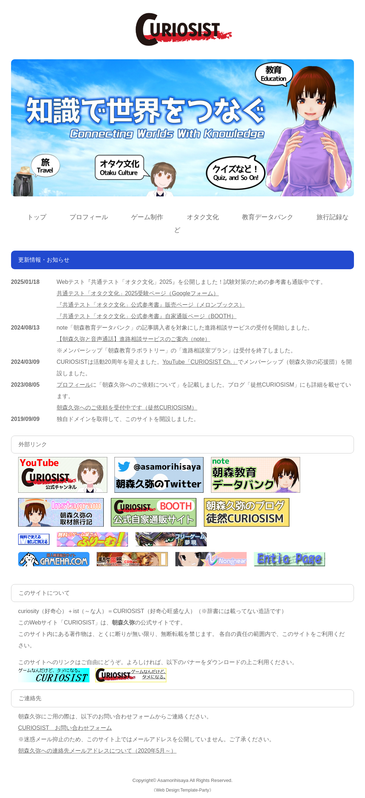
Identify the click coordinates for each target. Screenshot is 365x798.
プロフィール (89, 217)
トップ (36, 217)
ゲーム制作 (147, 217)
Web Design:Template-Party (182, 790)
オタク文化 (203, 217)
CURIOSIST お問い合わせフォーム (65, 728)
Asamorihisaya (172, 780)
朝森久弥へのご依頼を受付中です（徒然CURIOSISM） (127, 408)
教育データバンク (267, 217)
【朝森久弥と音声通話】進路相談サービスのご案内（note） (133, 339)
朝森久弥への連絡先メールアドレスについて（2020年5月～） (97, 751)
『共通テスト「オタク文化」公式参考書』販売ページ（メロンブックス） (151, 305)
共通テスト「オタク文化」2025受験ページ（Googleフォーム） (138, 293)
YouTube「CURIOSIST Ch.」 (200, 362)
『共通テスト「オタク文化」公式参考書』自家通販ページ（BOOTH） (147, 316)
